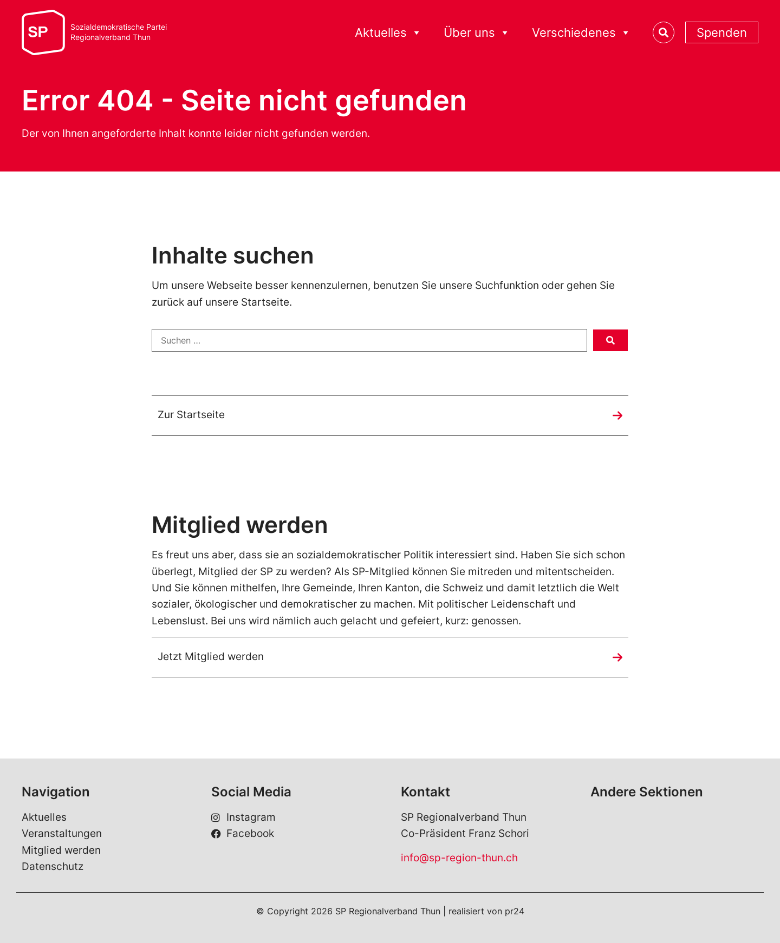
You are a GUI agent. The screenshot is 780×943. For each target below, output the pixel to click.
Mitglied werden (61, 850)
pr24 (514, 911)
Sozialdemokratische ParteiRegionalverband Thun (118, 32)
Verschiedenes (581, 32)
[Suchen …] (369, 340)
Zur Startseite (191, 414)
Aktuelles (388, 32)
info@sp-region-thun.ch (459, 858)
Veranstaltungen (62, 833)
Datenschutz (52, 866)
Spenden (722, 32)
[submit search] (610, 340)
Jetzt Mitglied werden (211, 656)
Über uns (477, 32)
